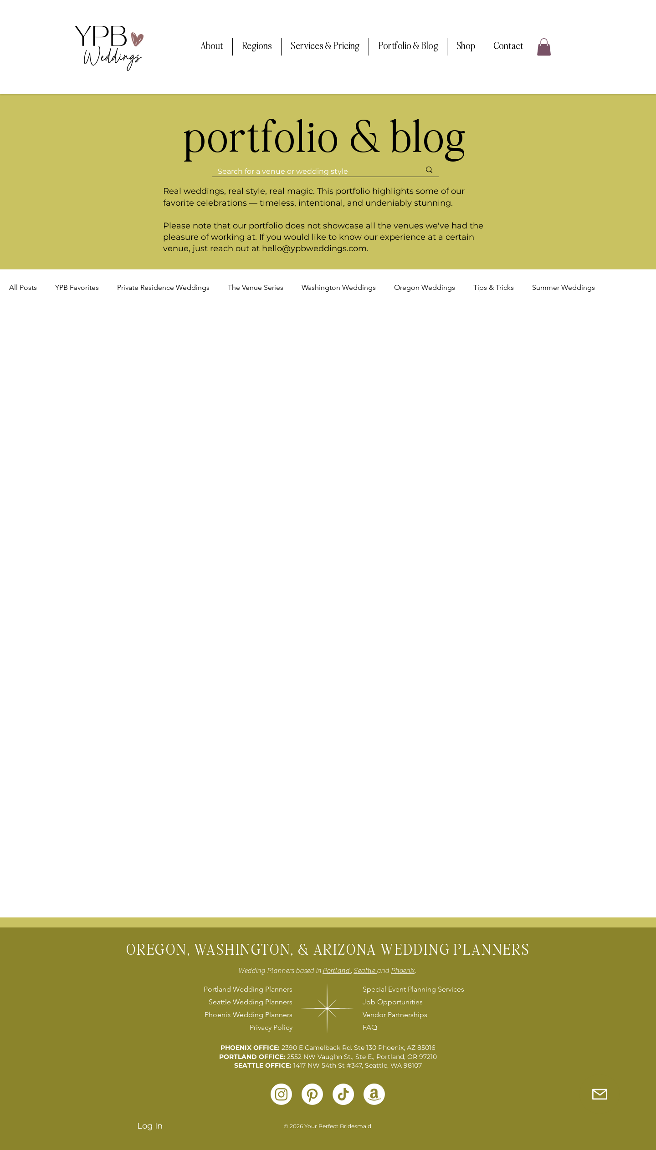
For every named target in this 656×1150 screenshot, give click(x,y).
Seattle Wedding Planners (250, 1002)
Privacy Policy (271, 1027)
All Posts (23, 287)
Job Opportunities (393, 1002)
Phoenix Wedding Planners (248, 1014)
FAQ (370, 1027)
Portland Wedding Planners (248, 989)
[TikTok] (343, 1094)
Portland (337, 971)
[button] (211, 47)
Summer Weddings (563, 287)
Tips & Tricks (493, 287)
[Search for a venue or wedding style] (312, 171)
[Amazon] (374, 1094)
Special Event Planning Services (412, 989)
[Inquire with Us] (599, 1094)
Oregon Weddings (424, 287)
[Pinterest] (312, 1094)
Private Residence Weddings (163, 287)
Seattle (365, 971)
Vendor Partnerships (395, 1014)
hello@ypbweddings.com (314, 248)
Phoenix (403, 971)
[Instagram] (281, 1094)
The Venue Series (255, 287)
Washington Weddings (339, 287)
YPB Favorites (77, 287)
